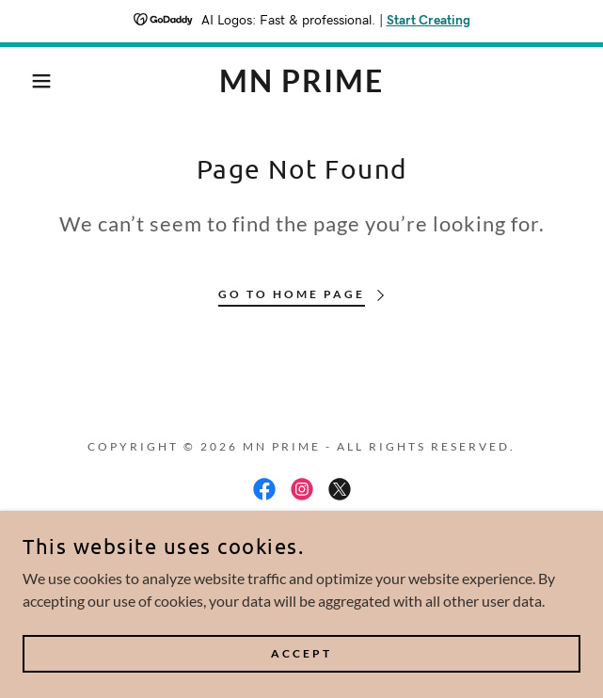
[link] (302, 81)
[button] (40, 81)
